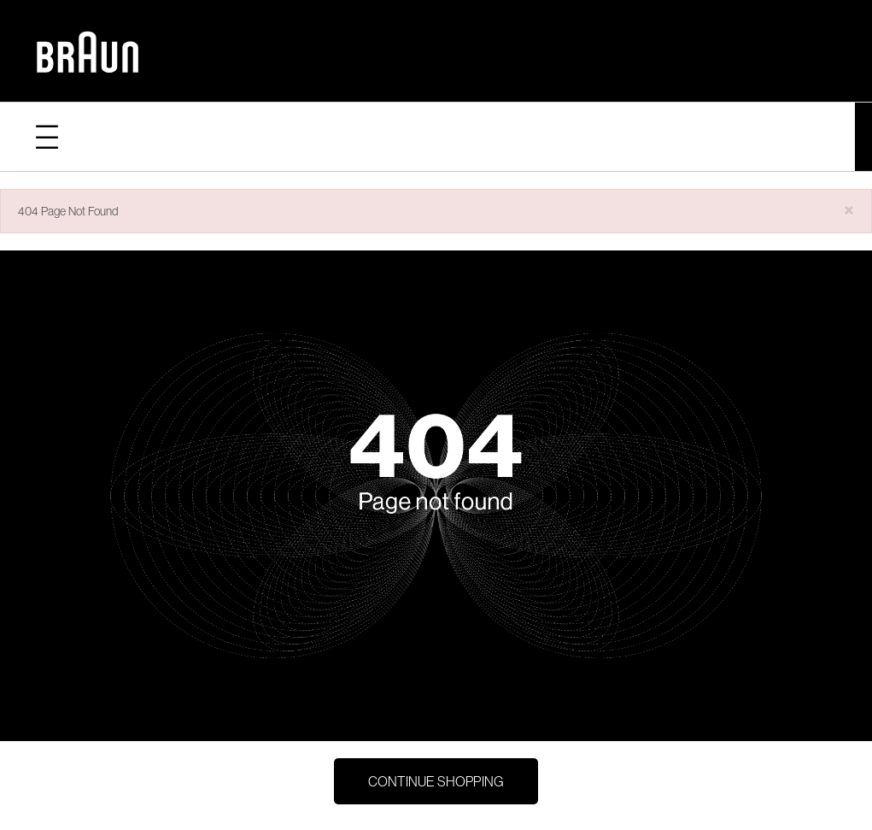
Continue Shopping (436, 781)
